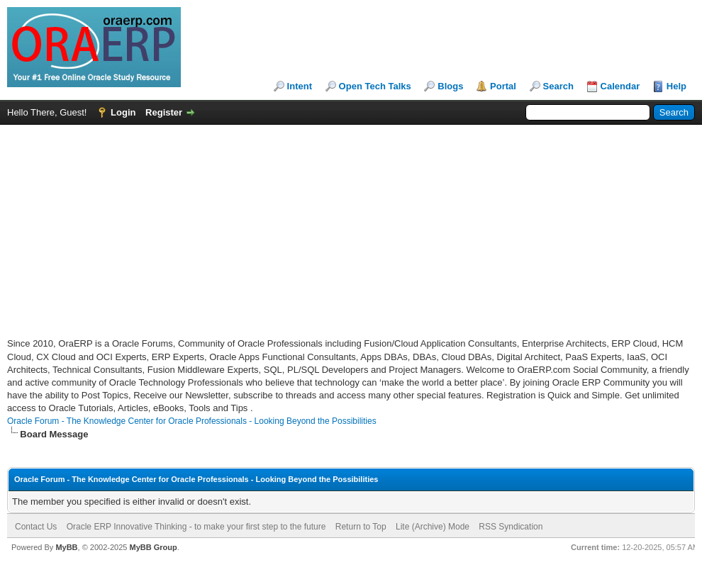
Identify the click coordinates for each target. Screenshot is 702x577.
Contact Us (36, 527)
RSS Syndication (510, 527)
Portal (503, 86)
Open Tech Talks (375, 86)
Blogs (450, 86)
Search (558, 86)
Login (123, 112)
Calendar (620, 86)
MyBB (66, 547)
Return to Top (360, 527)
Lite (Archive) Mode (432, 527)
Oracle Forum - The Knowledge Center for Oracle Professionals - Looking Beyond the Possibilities (192, 421)
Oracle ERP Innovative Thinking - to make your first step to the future (196, 527)
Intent (299, 86)
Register (163, 112)
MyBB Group (153, 547)
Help (676, 86)
